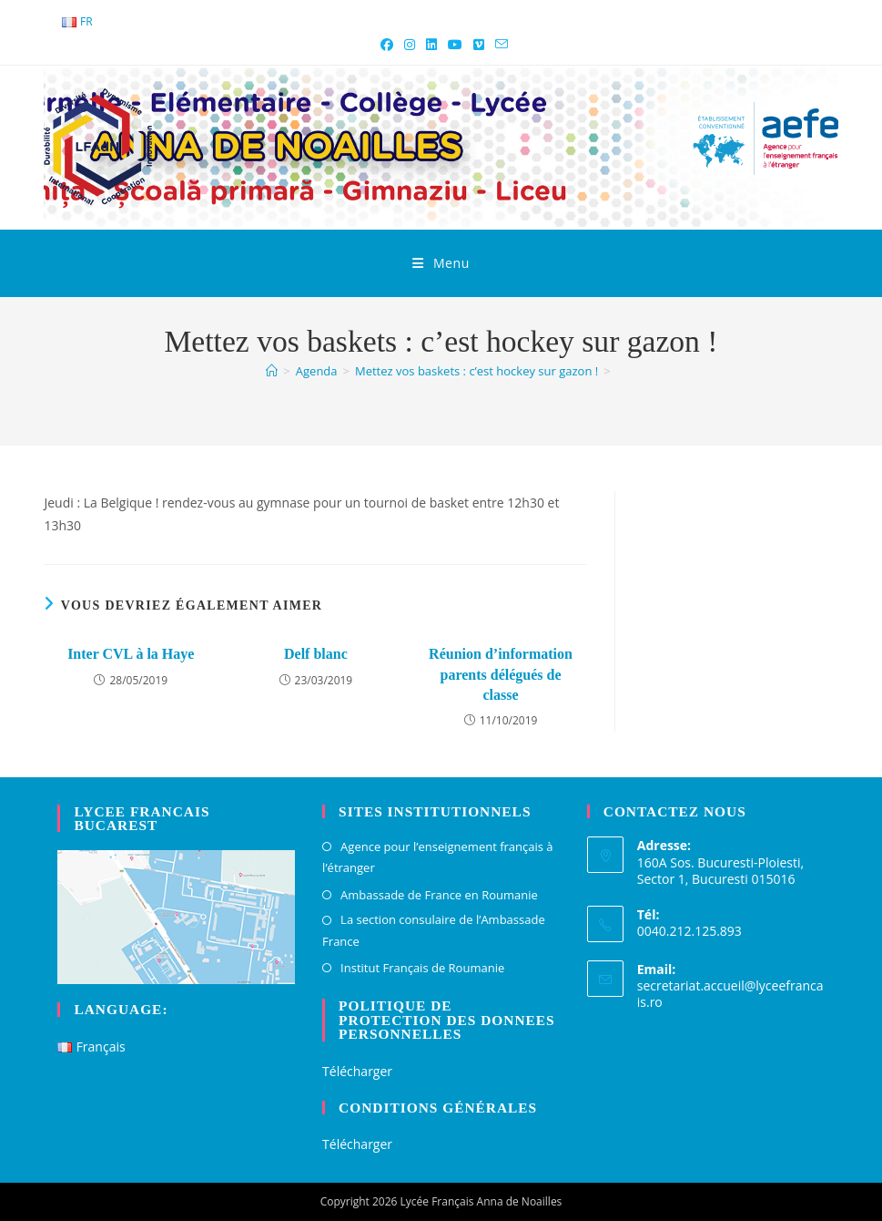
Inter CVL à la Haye (130, 654)
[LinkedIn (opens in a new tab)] (431, 44)
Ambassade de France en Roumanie (439, 895)
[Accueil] (272, 371)
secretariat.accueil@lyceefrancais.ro (730, 994)
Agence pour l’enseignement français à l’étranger (437, 857)
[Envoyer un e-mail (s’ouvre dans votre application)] (499, 44)
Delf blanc (316, 654)
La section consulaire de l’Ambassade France (433, 930)
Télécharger (357, 1071)
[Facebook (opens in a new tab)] (387, 44)
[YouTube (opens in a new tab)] (455, 44)
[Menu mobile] (441, 263)
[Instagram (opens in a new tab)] (410, 44)
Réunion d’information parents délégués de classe (501, 674)
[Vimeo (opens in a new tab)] (479, 44)
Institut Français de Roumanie (422, 967)
